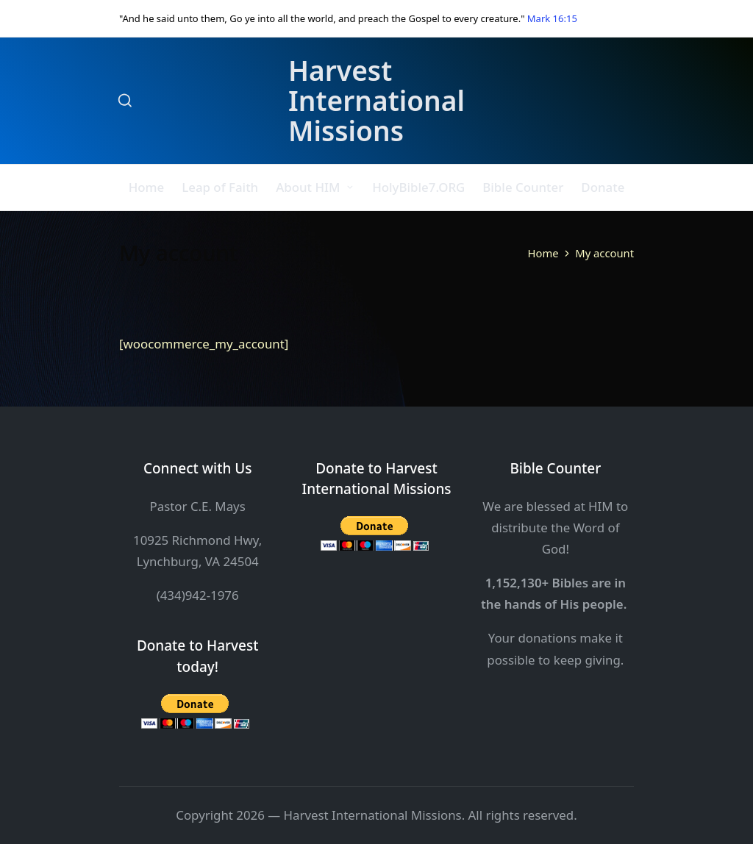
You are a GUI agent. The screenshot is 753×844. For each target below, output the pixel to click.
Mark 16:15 (552, 18)
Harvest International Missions (376, 101)
